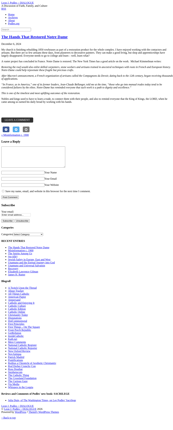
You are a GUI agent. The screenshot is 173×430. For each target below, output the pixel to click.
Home (11, 14)
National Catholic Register (22, 349)
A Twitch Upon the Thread (22, 291)
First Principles (16, 328)
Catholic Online (16, 316)
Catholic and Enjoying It (21, 306)
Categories (7, 238)
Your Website (51, 188)
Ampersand (14, 303)
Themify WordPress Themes (43, 416)
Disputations (15, 322)
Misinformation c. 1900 (15, 135)
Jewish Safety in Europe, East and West (29, 263)
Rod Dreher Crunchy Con (22, 370)
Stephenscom (15, 376)
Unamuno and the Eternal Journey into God (31, 266)
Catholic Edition (17, 312)
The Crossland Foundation (22, 382)
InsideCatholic (16, 340)
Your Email (50, 182)
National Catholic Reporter (22, 352)
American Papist (17, 300)
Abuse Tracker (16, 294)
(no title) (12, 260)
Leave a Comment (17, 120)
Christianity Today (18, 319)
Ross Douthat (15, 373)
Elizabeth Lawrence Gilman (23, 275)
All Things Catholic (18, 297)
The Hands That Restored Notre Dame (34, 37)
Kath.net (12, 343)
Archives (13, 17)
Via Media (13, 388)
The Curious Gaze (17, 385)
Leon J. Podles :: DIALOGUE (20, 413)
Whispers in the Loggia (20, 391)
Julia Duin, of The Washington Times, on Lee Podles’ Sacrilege (42, 404)
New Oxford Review (19, 355)
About (11, 20)
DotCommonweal (17, 325)
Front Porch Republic (19, 334)
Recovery (13, 272)
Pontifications (15, 364)
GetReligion (14, 337)
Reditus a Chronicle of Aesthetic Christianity (32, 367)
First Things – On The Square (24, 331)
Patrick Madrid (16, 361)
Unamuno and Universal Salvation (26, 269)
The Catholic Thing (18, 379)
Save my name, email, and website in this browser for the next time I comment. (48, 195)
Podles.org (13, 23)
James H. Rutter (16, 278)
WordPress (20, 416)
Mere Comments (17, 346)
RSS (3, 8)
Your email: (7, 215)
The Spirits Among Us (20, 257)
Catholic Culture (17, 309)
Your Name (50, 176)
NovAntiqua (14, 358)
